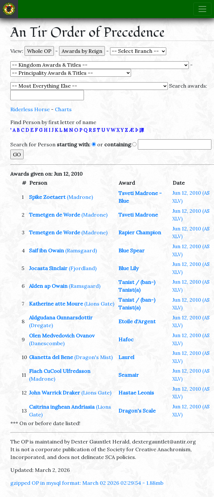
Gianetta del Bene (51, 357)
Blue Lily (128, 268)
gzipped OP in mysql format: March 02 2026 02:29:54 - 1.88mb (86, 483)
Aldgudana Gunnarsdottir (61, 317)
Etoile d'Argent (137, 321)
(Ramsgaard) (81, 250)
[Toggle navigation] (202, 9)
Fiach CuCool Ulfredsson (59, 371)
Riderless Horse (30, 109)
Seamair (128, 375)
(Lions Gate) (99, 303)
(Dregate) (41, 325)
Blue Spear (131, 250)
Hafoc (126, 339)
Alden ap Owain (48, 286)
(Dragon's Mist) (93, 357)
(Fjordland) (83, 268)
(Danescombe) (47, 343)
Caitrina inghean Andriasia (62, 407)
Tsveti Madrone (138, 214)
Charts (63, 109)
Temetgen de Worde (54, 214)
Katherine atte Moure (56, 303)
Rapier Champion (139, 232)
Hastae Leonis (136, 392)
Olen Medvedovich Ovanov (62, 335)
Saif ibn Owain (46, 250)
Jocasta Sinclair (48, 268)
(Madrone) (80, 197)
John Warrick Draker (54, 392)
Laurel (126, 357)
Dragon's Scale (137, 410)
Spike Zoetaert (47, 197)
